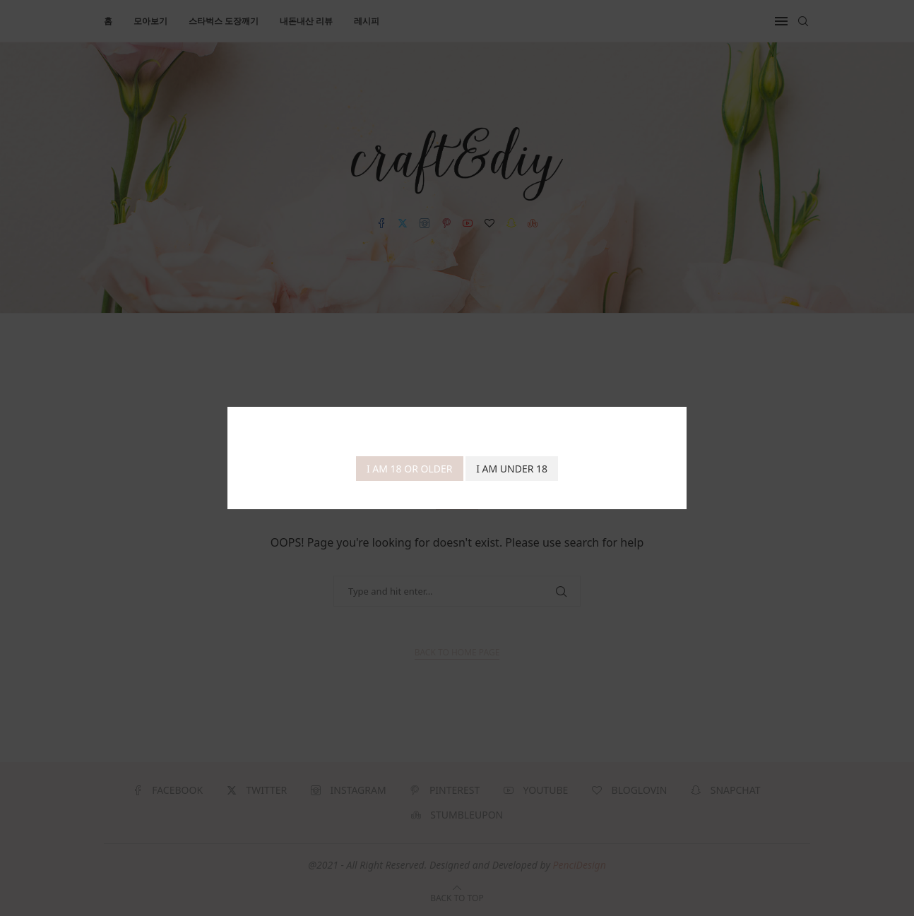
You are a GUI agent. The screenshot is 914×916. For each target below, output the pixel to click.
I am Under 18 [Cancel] (511, 468)
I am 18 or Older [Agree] (410, 468)
